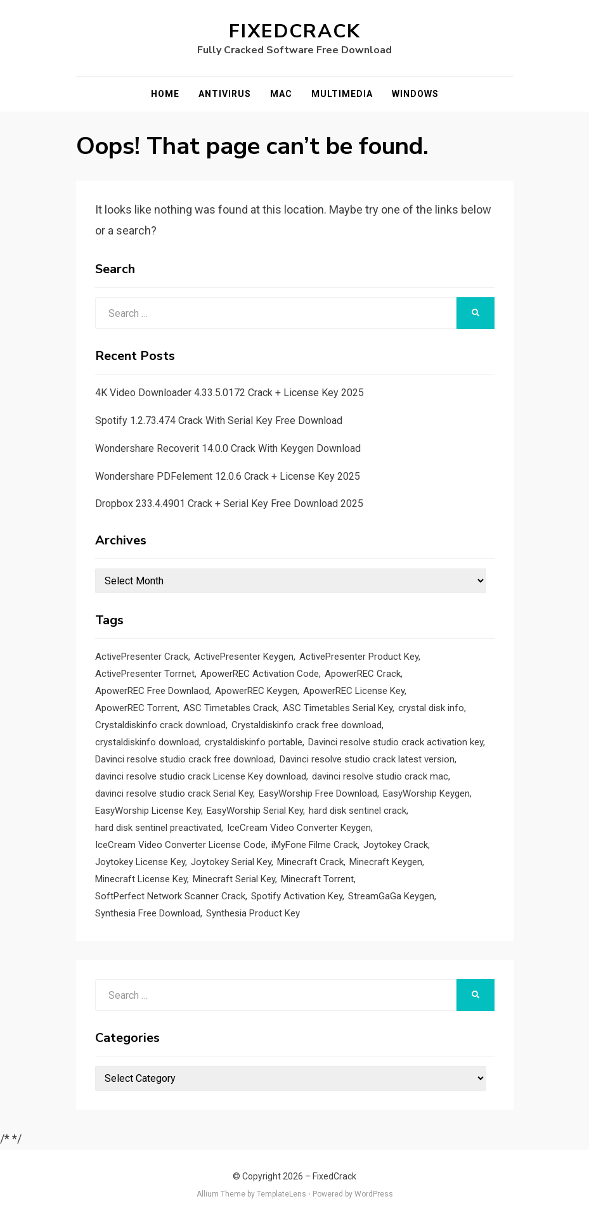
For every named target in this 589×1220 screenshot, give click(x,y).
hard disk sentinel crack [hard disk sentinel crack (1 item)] (357, 810)
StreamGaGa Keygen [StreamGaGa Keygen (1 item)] (391, 896)
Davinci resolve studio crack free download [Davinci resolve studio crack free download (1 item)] (184, 759)
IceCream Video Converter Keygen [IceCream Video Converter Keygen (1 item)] (299, 827)
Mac (281, 94)
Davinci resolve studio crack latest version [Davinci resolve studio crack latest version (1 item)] (367, 759)
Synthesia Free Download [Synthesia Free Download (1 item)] (147, 913)
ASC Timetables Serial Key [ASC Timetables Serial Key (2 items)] (337, 708)
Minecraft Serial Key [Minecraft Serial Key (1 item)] (234, 879)
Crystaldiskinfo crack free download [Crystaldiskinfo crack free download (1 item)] (306, 725)
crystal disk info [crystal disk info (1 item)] (431, 708)
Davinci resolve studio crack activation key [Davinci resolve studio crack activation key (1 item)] (395, 742)
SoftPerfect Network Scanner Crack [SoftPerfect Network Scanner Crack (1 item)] (170, 896)
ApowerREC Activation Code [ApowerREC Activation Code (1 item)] (259, 673)
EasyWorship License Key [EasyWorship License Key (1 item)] (148, 810)
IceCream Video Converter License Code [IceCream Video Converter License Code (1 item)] (180, 845)
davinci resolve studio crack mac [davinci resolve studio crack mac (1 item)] (380, 776)
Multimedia (342, 94)
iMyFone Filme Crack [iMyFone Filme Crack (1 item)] (314, 845)
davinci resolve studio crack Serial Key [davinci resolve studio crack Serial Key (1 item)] (174, 793)
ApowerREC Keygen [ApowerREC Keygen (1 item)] (256, 691)
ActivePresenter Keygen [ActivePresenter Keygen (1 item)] (244, 656)
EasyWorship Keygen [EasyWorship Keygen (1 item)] (426, 793)
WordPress (373, 1194)
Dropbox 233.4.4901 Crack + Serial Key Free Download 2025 (229, 504)
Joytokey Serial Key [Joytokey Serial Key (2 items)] (231, 862)
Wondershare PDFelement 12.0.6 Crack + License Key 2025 (227, 476)
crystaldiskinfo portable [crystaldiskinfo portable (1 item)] (253, 742)
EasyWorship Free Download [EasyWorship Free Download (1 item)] (318, 793)
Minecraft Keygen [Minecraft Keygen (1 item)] (385, 862)
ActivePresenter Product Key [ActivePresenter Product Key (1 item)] (358, 656)
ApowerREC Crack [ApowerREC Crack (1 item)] (363, 673)
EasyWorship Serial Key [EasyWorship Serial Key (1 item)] (255, 810)
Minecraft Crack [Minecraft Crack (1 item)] (310, 862)
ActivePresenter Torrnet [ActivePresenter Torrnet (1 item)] (145, 673)
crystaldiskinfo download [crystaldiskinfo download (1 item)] (147, 742)
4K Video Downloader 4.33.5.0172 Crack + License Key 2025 (229, 393)
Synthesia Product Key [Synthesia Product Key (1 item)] (253, 913)
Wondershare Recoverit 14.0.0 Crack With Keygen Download (228, 448)
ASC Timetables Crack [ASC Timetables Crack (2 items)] (230, 708)
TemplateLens (281, 1194)
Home (165, 94)
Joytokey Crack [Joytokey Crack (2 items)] (395, 845)
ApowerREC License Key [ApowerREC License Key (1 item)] (354, 691)
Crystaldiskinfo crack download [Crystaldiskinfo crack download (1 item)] (160, 725)
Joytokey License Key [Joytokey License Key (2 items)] (140, 862)
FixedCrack (295, 31)
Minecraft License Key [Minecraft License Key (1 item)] (141, 879)
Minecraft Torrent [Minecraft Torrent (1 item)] (317, 879)
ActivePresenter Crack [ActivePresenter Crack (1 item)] (141, 656)
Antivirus (224, 94)
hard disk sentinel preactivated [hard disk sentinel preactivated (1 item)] (158, 827)
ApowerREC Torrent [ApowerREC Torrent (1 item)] (136, 708)
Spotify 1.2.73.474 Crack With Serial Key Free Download (218, 420)
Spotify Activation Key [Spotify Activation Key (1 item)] (296, 896)
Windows (415, 94)
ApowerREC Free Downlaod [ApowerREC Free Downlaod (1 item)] (152, 691)
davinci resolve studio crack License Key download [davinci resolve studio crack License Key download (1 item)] (200, 776)
